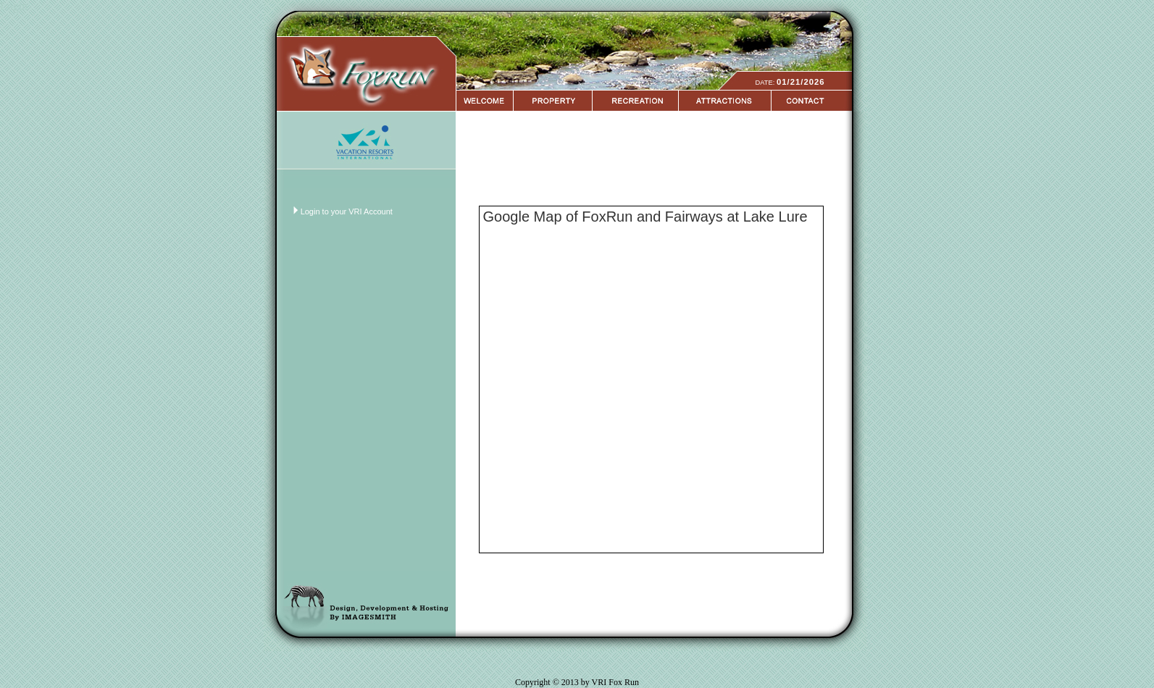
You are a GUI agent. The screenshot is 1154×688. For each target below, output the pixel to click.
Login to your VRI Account (347, 211)
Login (14, 6)
